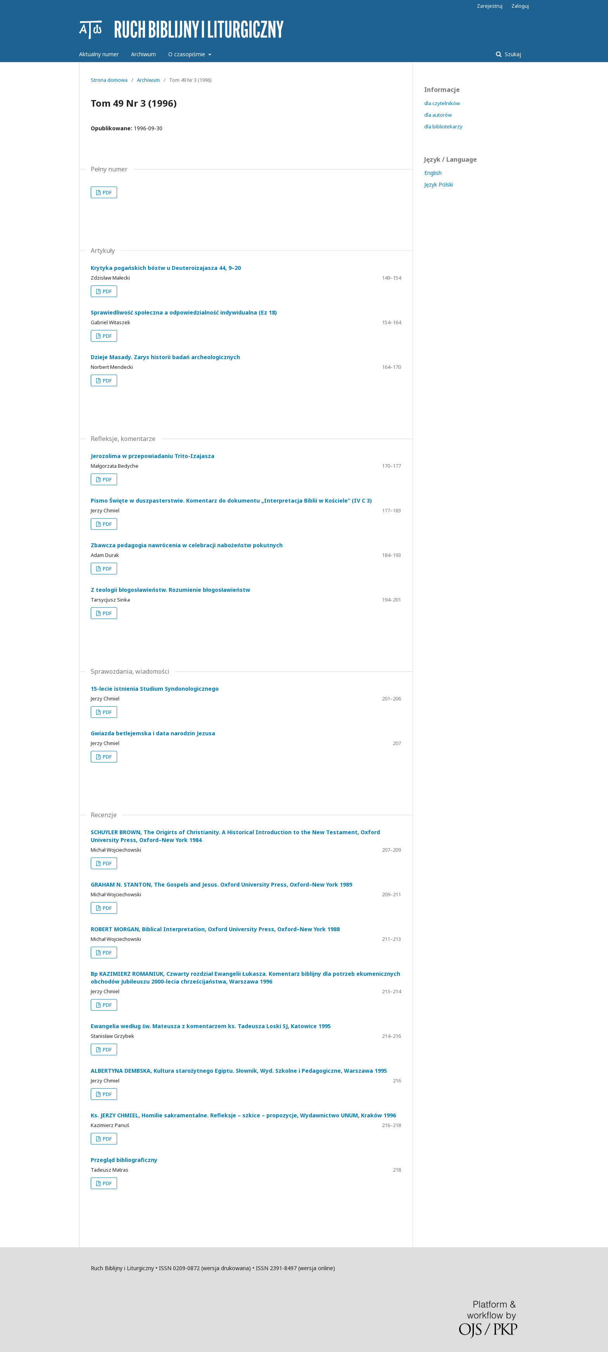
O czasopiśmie (187, 54)
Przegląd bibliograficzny (124, 1160)
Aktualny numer (99, 54)
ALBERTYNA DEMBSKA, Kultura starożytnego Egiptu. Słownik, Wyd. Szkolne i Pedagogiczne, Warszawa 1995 (239, 1070)
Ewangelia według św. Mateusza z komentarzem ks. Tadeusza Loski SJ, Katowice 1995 (211, 1026)
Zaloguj (520, 5)
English (433, 172)
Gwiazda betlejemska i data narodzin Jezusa (153, 733)
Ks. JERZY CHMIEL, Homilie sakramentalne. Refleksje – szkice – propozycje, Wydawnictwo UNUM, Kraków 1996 (243, 1115)
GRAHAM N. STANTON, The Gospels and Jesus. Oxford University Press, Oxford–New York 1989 (221, 884)
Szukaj (512, 54)
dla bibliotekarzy (443, 126)
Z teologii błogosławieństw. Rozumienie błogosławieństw (170, 589)
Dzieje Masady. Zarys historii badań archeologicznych (165, 357)
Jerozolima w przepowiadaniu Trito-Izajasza (152, 456)
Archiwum (143, 54)
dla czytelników (442, 103)
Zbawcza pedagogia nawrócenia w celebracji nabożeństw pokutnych (187, 545)
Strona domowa (109, 79)
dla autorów (438, 114)
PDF (107, 192)
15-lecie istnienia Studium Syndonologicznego (155, 688)
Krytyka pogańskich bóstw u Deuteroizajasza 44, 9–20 (166, 267)
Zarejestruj (490, 5)
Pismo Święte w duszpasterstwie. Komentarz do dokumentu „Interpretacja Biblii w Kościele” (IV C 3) (231, 500)
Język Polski (438, 184)
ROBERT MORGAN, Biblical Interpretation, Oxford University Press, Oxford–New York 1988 (215, 929)
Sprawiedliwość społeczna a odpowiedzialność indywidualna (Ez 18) (184, 312)
